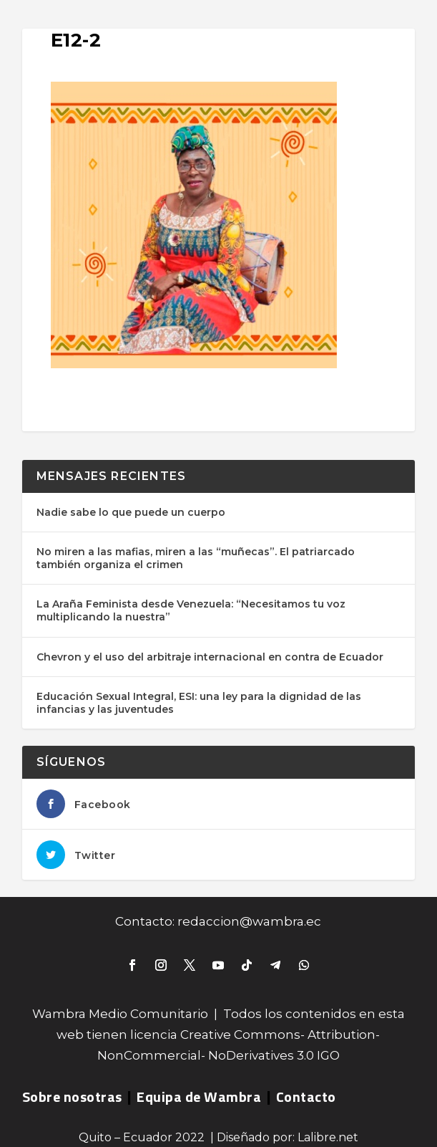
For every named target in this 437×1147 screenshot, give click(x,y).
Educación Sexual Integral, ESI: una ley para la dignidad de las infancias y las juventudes (198, 703)
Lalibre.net (328, 1137)
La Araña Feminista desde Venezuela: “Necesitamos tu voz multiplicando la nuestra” (190, 610)
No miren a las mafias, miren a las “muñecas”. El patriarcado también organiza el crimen (195, 558)
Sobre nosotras (72, 1096)
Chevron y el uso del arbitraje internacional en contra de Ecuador (209, 657)
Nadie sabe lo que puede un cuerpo (130, 512)
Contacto (306, 1096)
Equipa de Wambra (199, 1096)
